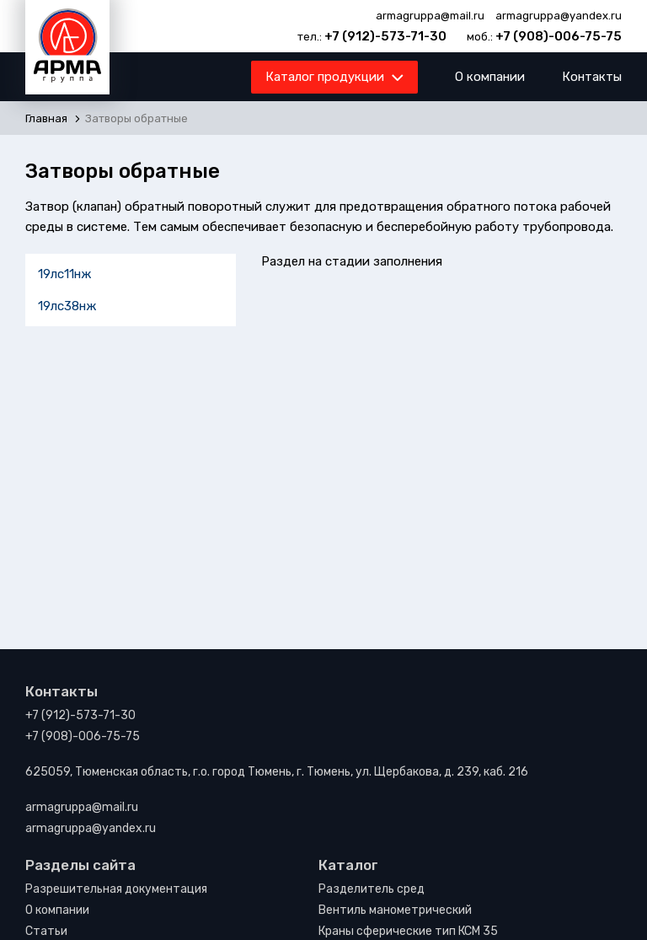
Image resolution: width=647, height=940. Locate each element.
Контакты (592, 76)
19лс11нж (64, 274)
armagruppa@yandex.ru (558, 15)
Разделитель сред (371, 889)
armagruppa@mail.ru (430, 15)
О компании (490, 76)
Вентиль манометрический (395, 910)
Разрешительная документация (116, 889)
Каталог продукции (333, 79)
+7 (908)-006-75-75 (558, 36)
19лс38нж (67, 306)
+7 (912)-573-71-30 (385, 36)
